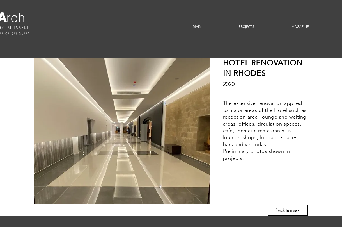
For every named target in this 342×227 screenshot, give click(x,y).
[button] (246, 26)
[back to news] (288, 210)
